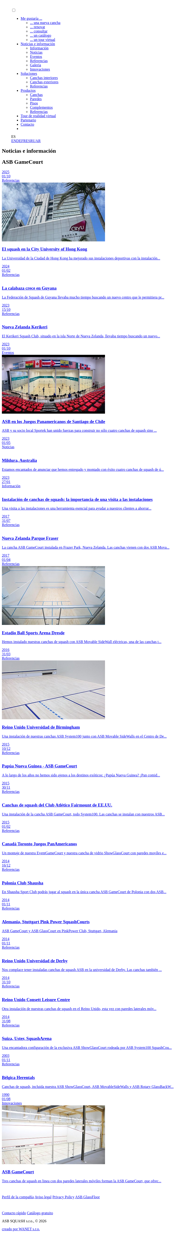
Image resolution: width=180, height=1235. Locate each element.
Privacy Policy (63, 1197)
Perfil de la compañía (18, 1197)
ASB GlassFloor (87, 1197)
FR (23, 141)
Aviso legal (43, 1197)
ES (28, 141)
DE (18, 141)
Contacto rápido (14, 1213)
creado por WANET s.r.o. (21, 1229)
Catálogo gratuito (40, 1213)
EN (13, 141)
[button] (13, 10)
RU (32, 141)
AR (38, 141)
